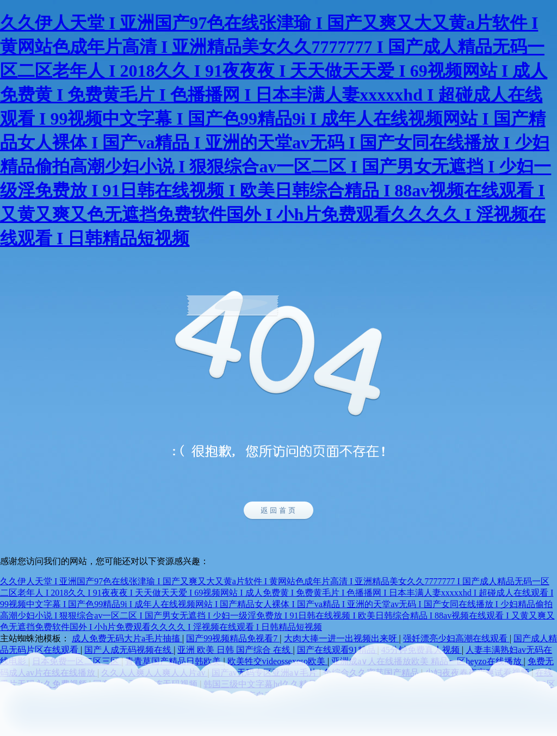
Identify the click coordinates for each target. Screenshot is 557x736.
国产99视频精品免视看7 (233, 638)
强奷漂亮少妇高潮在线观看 (456, 638)
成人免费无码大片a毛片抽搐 (127, 638)
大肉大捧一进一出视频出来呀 (341, 638)
